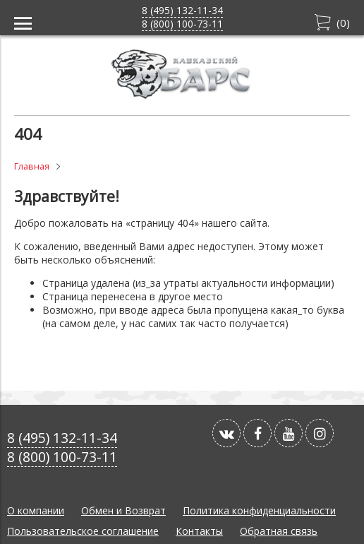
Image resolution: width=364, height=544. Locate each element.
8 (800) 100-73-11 (182, 23)
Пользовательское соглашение (83, 531)
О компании (35, 510)
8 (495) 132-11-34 (182, 10)
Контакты (199, 531)
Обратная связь (278, 531)
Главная (31, 166)
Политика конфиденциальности (259, 510)
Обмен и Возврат (123, 510)
